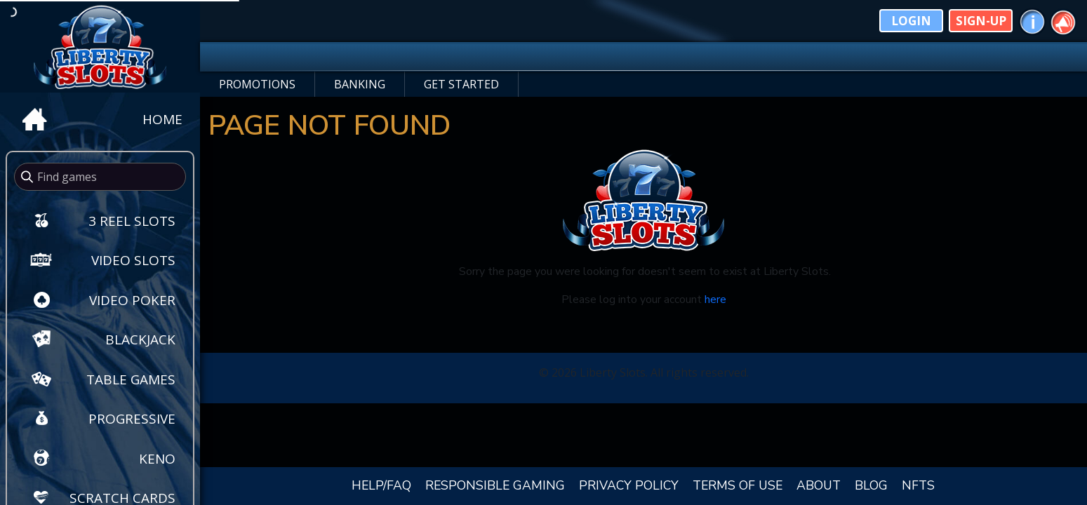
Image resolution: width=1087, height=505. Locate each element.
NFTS (918, 485)
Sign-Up (981, 21)
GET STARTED (461, 84)
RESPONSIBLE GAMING (495, 485)
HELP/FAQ (381, 485)
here (715, 299)
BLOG (871, 485)
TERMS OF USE (737, 485)
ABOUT (818, 485)
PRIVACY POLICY (629, 485)
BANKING (359, 84)
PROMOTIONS (257, 84)
